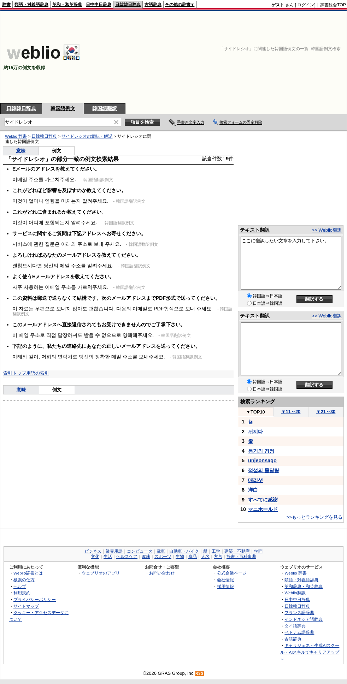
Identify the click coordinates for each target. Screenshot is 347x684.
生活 (108, 556)
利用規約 (21, 592)
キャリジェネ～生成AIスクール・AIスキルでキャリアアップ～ (309, 652)
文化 (95, 556)
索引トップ (14, 373)
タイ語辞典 (295, 626)
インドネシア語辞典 (303, 619)
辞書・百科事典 (241, 556)
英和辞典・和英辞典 (303, 586)
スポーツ (162, 556)
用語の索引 (37, 373)
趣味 (146, 556)
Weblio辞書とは (28, 573)
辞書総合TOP (333, 4)
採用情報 (225, 586)
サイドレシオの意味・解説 (86, 136)
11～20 (291, 411)
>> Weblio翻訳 (327, 230)
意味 (20, 150)
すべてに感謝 (263, 499)
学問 (258, 551)
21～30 (326, 411)
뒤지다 (255, 431)
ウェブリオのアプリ (101, 573)
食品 (192, 556)
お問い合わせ (162, 573)
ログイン (305, 4)
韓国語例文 (63, 108)
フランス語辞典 (299, 612)
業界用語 (114, 551)
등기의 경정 (261, 451)
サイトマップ (26, 606)
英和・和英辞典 (67, 4)
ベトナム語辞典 (299, 632)
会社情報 (225, 579)
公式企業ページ (232, 573)
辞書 (6, 4)
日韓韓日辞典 (128, 4)
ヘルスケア (126, 556)
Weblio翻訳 (294, 592)
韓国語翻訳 (104, 108)
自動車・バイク (184, 551)
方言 (218, 556)
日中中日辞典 (98, 4)
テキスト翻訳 (255, 230)
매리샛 (255, 480)
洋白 (253, 490)
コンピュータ (139, 551)
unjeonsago (262, 460)
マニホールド (263, 509)
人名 (205, 556)
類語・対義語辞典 (31, 4)
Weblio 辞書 (16, 136)
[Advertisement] (288, 57)
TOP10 (255, 412)
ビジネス (92, 551)
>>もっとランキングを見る (314, 517)
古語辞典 (153, 4)
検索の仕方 (24, 579)
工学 (216, 551)
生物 (180, 556)
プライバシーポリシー (34, 599)
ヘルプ (19, 586)
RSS (199, 674)
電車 (161, 551)
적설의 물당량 (263, 470)
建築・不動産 (237, 551)
